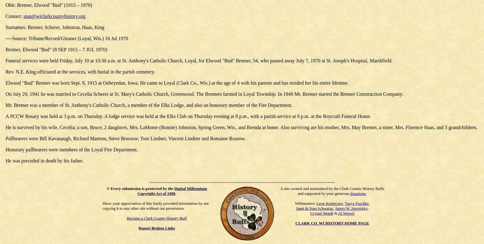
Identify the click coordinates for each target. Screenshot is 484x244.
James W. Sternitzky (351, 208)
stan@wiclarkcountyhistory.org (54, 16)
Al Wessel (346, 213)
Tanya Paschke (357, 203)
